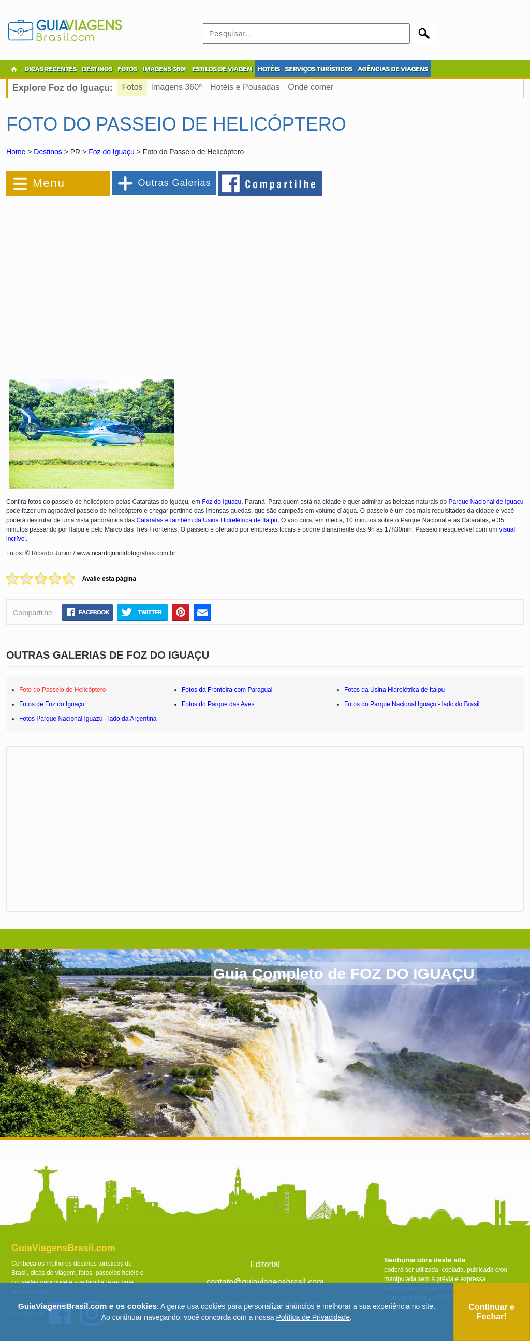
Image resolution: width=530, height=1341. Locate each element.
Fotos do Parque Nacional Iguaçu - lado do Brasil (412, 704)
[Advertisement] (119, 281)
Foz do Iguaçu (112, 152)
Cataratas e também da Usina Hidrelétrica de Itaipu (206, 520)
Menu (49, 183)
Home (15, 152)
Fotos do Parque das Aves (218, 704)
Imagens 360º (176, 87)
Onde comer (310, 87)
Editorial (265, 1264)
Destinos (48, 152)
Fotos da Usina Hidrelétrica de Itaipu (394, 689)
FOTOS (127, 69)
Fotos (132, 87)
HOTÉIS (269, 69)
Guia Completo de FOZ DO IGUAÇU (344, 973)
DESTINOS (97, 69)
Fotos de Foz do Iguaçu (51, 704)
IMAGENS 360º (164, 69)
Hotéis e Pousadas (244, 87)
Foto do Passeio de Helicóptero (62, 689)
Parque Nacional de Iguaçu (486, 501)
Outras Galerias (174, 183)
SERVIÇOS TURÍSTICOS (318, 69)
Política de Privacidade (313, 1317)
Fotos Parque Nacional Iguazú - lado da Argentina (88, 718)
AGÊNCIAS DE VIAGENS (393, 69)
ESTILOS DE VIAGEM (222, 69)
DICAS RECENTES (50, 69)
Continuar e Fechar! (491, 1312)
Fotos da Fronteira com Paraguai (227, 689)
